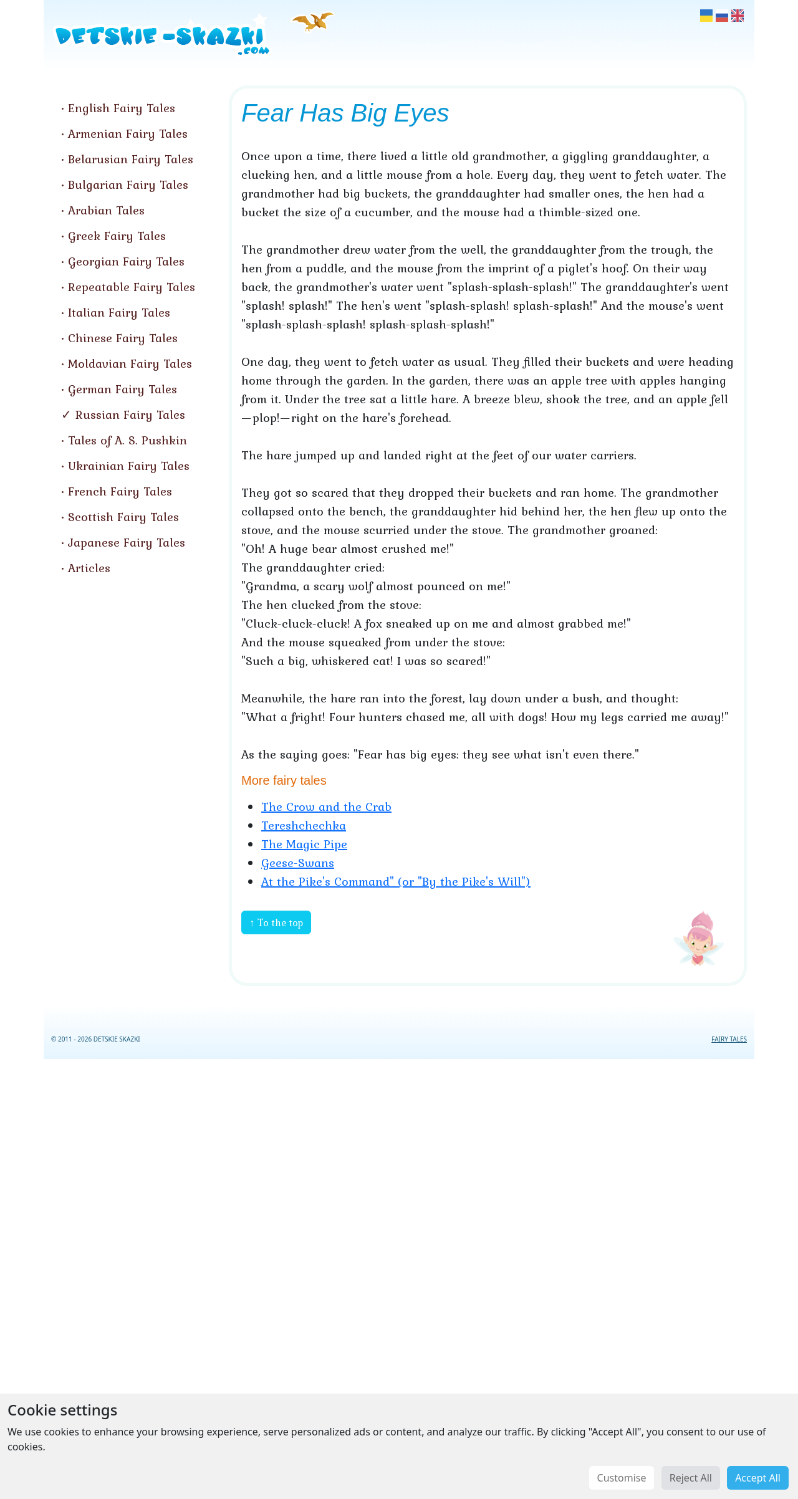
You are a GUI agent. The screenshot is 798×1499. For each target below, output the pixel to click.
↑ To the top (276, 922)
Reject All (691, 1478)
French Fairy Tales (120, 491)
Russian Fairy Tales (130, 414)
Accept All (758, 1478)
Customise (622, 1478)
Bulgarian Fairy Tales (128, 184)
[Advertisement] (399, 1276)
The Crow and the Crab (326, 806)
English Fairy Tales (121, 107)
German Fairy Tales (122, 389)
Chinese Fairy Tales (123, 337)
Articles (89, 567)
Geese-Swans (297, 862)
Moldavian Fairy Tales (130, 363)
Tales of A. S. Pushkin (127, 440)
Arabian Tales (106, 210)
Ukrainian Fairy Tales (129, 465)
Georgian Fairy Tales (126, 261)
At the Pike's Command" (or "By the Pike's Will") (396, 881)
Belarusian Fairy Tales (130, 159)
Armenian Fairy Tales (128, 133)
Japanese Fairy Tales (126, 542)
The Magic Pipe (304, 844)
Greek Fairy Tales (117, 235)
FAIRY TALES (729, 1039)
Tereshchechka (303, 825)
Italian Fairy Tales (119, 312)
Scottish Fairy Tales (123, 516)
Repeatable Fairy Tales (131, 286)
